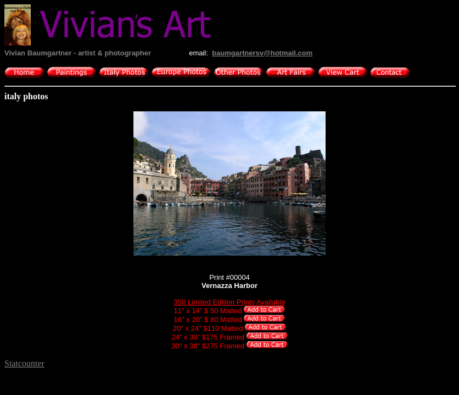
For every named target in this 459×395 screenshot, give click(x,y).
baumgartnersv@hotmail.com (262, 53)
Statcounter (24, 363)
